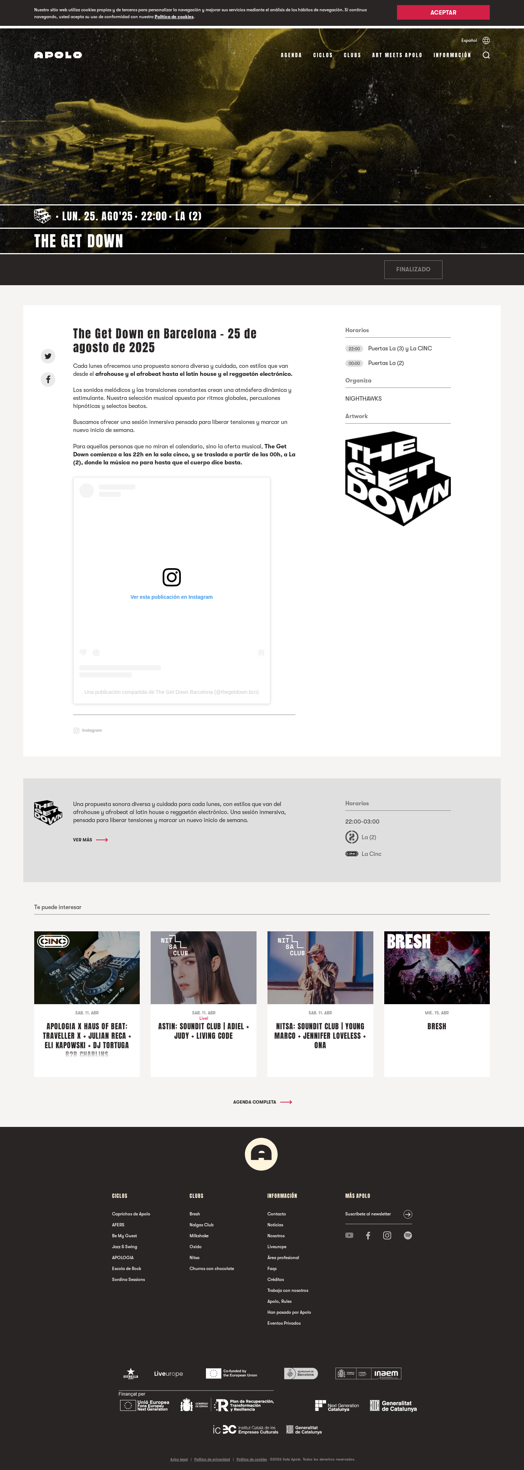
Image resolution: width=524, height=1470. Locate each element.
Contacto (276, 1211)
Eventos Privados (284, 1321)
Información (453, 52)
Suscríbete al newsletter (368, 1211)
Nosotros (276, 1233)
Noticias (275, 1222)
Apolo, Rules (279, 1299)
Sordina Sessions (128, 1277)
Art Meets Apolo (397, 52)
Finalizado (413, 267)
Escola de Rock (126, 1266)
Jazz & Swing (124, 1244)
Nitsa (194, 1255)
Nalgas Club (202, 1222)
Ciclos (323, 52)
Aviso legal (179, 1457)
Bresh (195, 1211)
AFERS (118, 1222)
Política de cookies (174, 16)
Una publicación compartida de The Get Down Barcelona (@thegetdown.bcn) (171, 690)
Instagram (92, 728)
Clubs (352, 52)
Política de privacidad (212, 1457)
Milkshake (199, 1233)
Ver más (90, 837)
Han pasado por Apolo (289, 1310)
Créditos (275, 1277)
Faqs (272, 1266)
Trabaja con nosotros (287, 1288)
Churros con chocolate (212, 1266)
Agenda (291, 52)
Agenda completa (262, 1099)
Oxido (196, 1244)
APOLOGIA (123, 1255)
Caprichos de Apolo (131, 1211)
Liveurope (276, 1244)
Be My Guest (124, 1233)
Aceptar (443, 13)
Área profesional (283, 1255)
